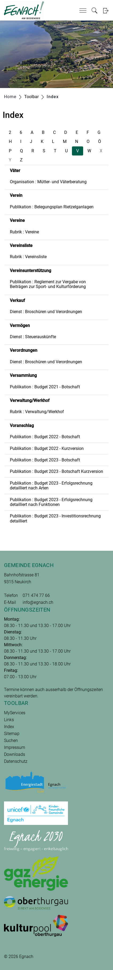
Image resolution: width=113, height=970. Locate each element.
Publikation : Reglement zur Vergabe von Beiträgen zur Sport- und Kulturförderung (48, 284)
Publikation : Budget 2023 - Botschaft (45, 459)
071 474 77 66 (36, 595)
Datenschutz (15, 761)
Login (105, 10)
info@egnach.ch (38, 602)
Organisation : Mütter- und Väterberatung (48, 181)
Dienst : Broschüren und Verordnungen (46, 311)
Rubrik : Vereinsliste (28, 256)
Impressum (14, 747)
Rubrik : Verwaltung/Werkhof (37, 411)
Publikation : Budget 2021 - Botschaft (45, 386)
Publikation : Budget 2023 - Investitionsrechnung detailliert (55, 518)
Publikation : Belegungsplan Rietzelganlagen (52, 206)
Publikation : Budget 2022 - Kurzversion (47, 448)
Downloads (14, 754)
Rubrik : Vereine (24, 231)
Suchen (11, 740)
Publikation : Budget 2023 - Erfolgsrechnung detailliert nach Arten (51, 485)
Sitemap (11, 733)
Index (9, 726)
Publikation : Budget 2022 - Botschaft (45, 436)
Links (9, 719)
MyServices (14, 712)
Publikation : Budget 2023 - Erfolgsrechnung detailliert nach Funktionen (51, 502)
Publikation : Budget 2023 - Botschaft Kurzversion (56, 471)
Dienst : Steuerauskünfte (33, 336)
